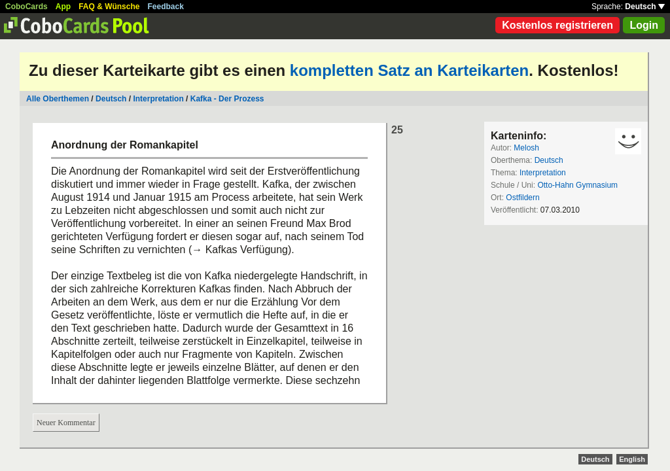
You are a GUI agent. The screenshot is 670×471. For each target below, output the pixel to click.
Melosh (526, 147)
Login (643, 25)
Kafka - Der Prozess (227, 98)
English (632, 459)
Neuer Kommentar (66, 422)
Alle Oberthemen (57, 98)
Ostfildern (522, 197)
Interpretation (158, 98)
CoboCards (26, 6)
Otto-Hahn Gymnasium (577, 185)
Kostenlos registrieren (557, 25)
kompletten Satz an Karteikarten (409, 70)
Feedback (166, 6)
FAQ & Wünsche (109, 6)
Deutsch (645, 6)
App (63, 6)
